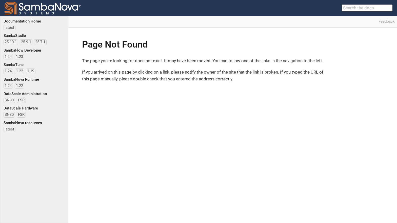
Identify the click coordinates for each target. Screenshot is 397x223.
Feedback (387, 21)
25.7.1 (40, 42)
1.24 (8, 56)
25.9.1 (26, 42)
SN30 (9, 100)
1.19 (30, 71)
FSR (21, 100)
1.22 (19, 71)
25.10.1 (11, 42)
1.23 (19, 56)
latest (9, 27)
